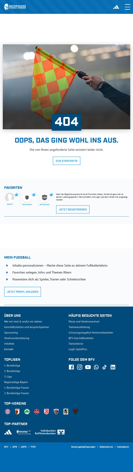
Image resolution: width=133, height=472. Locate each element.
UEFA (24, 447)
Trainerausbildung (79, 327)
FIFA (33, 447)
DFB (14, 447)
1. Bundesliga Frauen (16, 387)
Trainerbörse (76, 343)
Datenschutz (106, 447)
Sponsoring (11, 332)
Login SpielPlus (78, 349)
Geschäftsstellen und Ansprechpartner (26, 327)
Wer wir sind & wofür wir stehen (23, 321)
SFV (6, 447)
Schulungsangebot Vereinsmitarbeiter (91, 332)
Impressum (123, 447)
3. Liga (8, 376)
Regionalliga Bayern (16, 382)
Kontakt (8, 349)
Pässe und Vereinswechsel (84, 321)
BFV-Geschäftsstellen (81, 338)
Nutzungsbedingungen (83, 447)
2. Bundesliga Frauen (16, 393)
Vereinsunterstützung (16, 338)
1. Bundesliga (12, 365)
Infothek (9, 343)
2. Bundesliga (12, 371)
